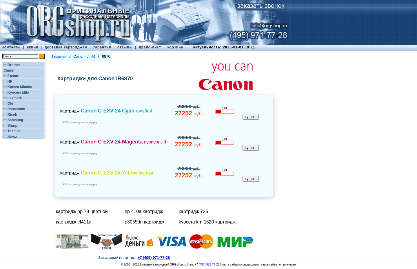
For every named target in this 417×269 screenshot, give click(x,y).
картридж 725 (193, 211)
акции (33, 47)
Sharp (12, 125)
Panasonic (16, 109)
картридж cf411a (73, 221)
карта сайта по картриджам (240, 264)
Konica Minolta (20, 87)
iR (93, 56)
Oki (10, 103)
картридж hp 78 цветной (82, 211)
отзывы (125, 47)
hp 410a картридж (144, 211)
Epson (13, 76)
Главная (59, 56)
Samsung (15, 120)
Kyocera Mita (18, 92)
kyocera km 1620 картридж (207, 221)
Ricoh (12, 114)
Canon (8, 70)
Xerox (12, 136)
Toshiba (14, 131)
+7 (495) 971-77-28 (206, 264)
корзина (175, 47)
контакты (11, 47)
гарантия (102, 47)
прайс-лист (150, 47)
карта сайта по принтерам (278, 264)
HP (10, 81)
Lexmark (15, 98)
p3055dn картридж (144, 221)
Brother (14, 65)
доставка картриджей (66, 47)
